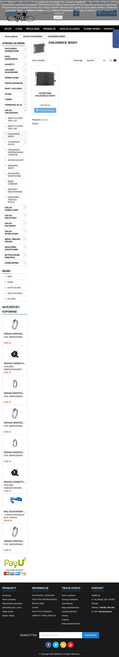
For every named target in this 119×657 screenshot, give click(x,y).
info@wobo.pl (105, 611)
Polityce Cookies (35, 10)
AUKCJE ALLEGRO (69, 29)
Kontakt (98, 588)
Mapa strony (7, 611)
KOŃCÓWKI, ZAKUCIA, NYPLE (14, 199)
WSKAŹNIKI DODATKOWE (11, 248)
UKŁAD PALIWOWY (10, 224)
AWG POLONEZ (14, 293)
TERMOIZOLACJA (13, 105)
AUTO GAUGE (14, 288)
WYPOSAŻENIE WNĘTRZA (12, 256)
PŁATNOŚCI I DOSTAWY (43, 595)
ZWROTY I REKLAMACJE (44, 615)
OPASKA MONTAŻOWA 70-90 (15, 393)
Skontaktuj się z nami (11, 607)
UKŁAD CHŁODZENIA (11, 111)
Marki (6, 271)
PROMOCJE (49, 29)
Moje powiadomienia (71, 623)
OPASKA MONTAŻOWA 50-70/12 (15, 422)
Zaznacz (96, 60)
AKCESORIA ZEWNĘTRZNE (12, 49)
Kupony (65, 619)
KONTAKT (109, 29)
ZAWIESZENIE (11, 263)
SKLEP (8, 29)
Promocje (6, 595)
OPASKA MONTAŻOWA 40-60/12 (15, 541)
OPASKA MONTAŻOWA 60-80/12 (15, 334)
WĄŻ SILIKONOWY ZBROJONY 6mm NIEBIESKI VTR (15, 511)
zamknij (58, 17)
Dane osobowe (68, 595)
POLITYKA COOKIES (42, 611)
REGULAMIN (32, 29)
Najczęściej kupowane (12, 603)
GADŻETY (9, 64)
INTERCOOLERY (16, 160)
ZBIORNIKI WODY (13, 166)
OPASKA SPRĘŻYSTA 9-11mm (15, 482)
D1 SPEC (11, 299)
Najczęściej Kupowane (10, 309)
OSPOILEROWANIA (14, 83)
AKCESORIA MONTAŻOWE (14, 174)
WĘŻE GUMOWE (12, 182)
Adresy (65, 615)
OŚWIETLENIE (12, 78)
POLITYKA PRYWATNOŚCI (44, 599)
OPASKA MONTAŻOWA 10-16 (15, 452)
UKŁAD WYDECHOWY (12, 232)
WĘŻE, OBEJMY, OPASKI (13, 240)
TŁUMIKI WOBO (91, 29)
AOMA (10, 282)
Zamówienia (67, 603)
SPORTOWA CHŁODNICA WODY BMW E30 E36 (45, 95)
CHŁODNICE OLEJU (14, 143)
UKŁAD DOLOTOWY (11, 216)
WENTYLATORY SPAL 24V (15, 127)
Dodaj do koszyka (45, 110)
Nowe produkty (9, 599)
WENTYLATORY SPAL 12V (15, 119)
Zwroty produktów (70, 599)
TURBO (8, 99)
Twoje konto (71, 588)
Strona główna (13, 43)
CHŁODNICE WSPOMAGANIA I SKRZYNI (15, 152)
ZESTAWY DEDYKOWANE (15, 190)
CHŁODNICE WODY (14, 135)
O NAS (18, 29)
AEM (9, 276)
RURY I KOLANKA (13, 88)
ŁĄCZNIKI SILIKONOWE (11, 71)
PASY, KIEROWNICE (11, 57)
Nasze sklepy (8, 615)
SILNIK (8, 94)
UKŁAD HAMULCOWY (11, 208)
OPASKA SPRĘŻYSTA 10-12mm (15, 363)
